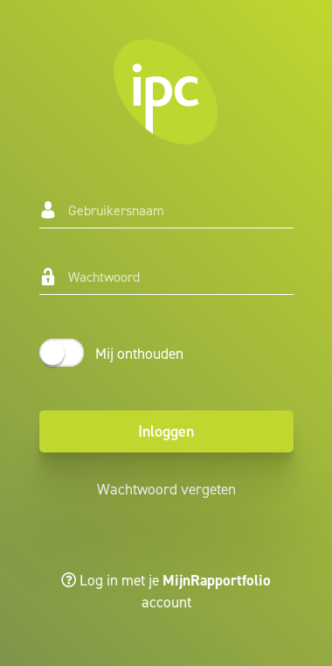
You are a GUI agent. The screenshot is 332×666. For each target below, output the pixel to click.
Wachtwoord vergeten (166, 489)
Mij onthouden (139, 353)
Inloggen (166, 431)
